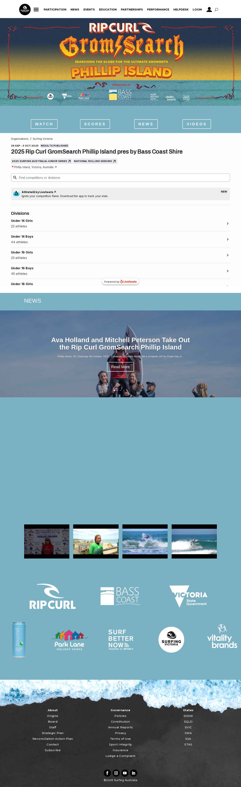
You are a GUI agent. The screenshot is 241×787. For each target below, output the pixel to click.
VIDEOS (197, 124)
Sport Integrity (120, 744)
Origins (52, 716)
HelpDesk (181, 9)
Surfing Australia (125, 780)
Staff (52, 727)
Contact (53, 744)
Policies (120, 716)
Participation (55, 9)
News (75, 9)
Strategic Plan (53, 733)
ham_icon (36, 9)
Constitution (120, 721)
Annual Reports (120, 727)
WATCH (44, 124)
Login (197, 9)
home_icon (25, 9)
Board (53, 721)
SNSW (188, 716)
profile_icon (209, 9)
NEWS (146, 124)
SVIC (188, 727)
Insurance (120, 750)
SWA (188, 733)
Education (108, 9)
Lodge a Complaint (120, 756)
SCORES (95, 124)
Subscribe (53, 750)
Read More (120, 367)
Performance (158, 9)
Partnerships (132, 9)
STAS (188, 744)
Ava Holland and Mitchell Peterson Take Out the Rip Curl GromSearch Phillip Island (120, 343)
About (53, 710)
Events (89, 9)
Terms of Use (120, 739)
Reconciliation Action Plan (53, 739)
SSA (188, 739)
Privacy (120, 733)
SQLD (188, 721)
